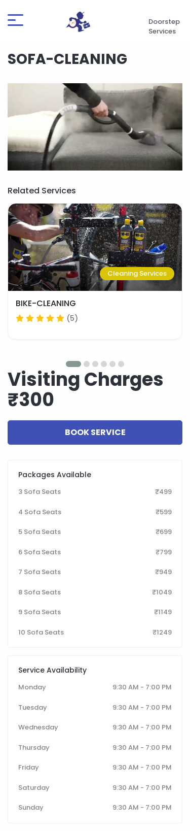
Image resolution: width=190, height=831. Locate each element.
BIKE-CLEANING (46, 303)
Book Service (95, 432)
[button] (73, 364)
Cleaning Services (137, 273)
